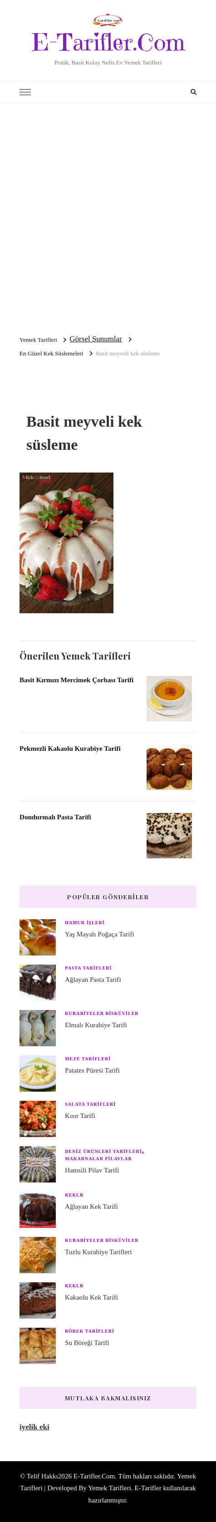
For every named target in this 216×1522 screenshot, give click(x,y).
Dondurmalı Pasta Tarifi (55, 817)
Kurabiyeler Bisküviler (102, 1013)
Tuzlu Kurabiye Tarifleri (98, 1252)
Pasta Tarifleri (88, 967)
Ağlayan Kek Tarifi (91, 1206)
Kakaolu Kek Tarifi (91, 1297)
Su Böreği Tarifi (87, 1342)
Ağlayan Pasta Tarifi (93, 979)
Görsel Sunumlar (95, 339)
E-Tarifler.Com (108, 42)
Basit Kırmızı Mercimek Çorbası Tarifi (76, 680)
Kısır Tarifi (80, 1115)
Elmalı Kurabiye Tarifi (96, 1025)
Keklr (74, 1194)
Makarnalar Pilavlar (98, 1158)
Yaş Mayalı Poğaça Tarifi (99, 934)
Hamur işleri (85, 922)
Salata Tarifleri (90, 1104)
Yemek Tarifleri (109, 1488)
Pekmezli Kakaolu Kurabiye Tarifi (70, 748)
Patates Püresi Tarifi (92, 1070)
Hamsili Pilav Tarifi (92, 1170)
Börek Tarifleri (89, 1331)
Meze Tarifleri (88, 1058)
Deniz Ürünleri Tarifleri (103, 1151)
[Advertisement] (108, 215)
